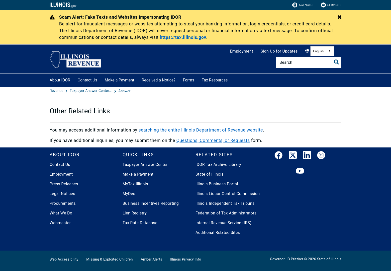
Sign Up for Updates (279, 51)
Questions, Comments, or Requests (213, 140)
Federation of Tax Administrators (226, 213)
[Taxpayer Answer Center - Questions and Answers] (91, 91)
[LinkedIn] (307, 156)
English (318, 51)
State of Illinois (209, 174)
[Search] (308, 62)
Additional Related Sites (218, 232)
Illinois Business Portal (217, 184)
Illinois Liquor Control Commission (228, 193)
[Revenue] (57, 91)
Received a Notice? (158, 80)
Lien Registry (135, 213)
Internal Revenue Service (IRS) (223, 222)
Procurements (63, 203)
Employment (241, 51)
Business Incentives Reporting (151, 203)
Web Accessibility (64, 259)
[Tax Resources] (231, 79)
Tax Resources (215, 80)
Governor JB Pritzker (286, 259)
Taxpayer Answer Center (145, 164)
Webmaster (60, 222)
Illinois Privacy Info (185, 259)
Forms (188, 80)
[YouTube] (300, 171)
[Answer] (124, 91)
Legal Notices (62, 193)
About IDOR (60, 80)
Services (331, 4)
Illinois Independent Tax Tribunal (226, 203)
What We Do (61, 213)
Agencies (302, 4)
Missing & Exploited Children (109, 259)
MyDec (129, 193)
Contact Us (87, 80)
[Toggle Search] (336, 62)
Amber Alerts (151, 259)
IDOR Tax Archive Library (218, 164)
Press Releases (64, 184)
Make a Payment (119, 80)
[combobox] (322, 51)
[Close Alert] (339, 17)
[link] (279, 156)
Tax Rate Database (140, 222)
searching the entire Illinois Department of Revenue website (200, 130)
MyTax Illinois (135, 184)
